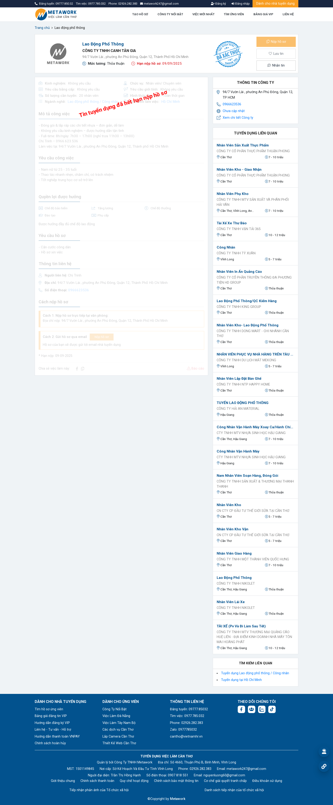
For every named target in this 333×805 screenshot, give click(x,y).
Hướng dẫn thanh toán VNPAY (57, 736)
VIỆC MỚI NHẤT (203, 14)
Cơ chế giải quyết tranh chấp (225, 781)
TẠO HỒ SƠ (140, 14)
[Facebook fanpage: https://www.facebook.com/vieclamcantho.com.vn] (241, 709)
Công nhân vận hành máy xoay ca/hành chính (255, 427)
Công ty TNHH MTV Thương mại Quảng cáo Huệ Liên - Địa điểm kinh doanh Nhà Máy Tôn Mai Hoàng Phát (254, 637)
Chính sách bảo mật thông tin (176, 781)
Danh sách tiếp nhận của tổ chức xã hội (234, 790)
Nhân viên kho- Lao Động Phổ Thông (247, 325)
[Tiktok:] (272, 709)
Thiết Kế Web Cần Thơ (119, 743)
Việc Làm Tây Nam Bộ (119, 723)
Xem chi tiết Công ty (238, 118)
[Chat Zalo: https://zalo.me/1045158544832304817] (261, 709)
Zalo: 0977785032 (183, 730)
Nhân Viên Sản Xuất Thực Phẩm (243, 145)
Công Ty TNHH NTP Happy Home (243, 384)
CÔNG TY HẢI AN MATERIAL (238, 409)
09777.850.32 (65, 3)
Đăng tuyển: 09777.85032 (189, 709)
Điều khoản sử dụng (267, 781)
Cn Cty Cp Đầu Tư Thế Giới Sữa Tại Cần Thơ (253, 511)
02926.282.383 (127, 3)
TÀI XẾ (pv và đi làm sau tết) (241, 626)
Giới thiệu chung (63, 781)
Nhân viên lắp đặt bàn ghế (239, 379)
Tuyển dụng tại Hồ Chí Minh (241, 680)
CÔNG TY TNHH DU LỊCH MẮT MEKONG (246, 360)
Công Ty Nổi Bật (114, 709)
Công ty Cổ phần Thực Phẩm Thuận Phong (253, 151)
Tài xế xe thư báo (232, 223)
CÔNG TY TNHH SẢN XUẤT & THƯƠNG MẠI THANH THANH (255, 484)
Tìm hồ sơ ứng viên (49, 709)
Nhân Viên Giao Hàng (234, 553)
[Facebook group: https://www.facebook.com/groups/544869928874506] (251, 709)
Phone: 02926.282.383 (186, 723)
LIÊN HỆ (288, 14)
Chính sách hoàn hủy (50, 743)
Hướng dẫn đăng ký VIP (52, 723)
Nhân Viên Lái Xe (231, 602)
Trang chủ (42, 28)
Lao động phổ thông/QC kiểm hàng (247, 301)
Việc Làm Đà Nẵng (116, 716)
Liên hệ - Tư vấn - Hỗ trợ (53, 730)
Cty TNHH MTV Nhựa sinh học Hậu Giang (251, 433)
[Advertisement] (121, 411)
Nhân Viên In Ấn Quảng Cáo (239, 272)
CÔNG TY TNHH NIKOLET (236, 584)
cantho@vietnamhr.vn (186, 736)
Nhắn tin (276, 65)
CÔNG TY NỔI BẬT (170, 14)
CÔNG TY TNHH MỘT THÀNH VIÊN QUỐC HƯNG (253, 559)
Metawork (177, 799)
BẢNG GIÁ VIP (263, 14)
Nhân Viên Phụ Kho (233, 194)
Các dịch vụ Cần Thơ (117, 730)
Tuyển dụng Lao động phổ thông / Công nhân (255, 673)
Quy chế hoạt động (134, 781)
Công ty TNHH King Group (239, 307)
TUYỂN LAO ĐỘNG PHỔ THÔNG (242, 403)
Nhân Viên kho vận (232, 529)
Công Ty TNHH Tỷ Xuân (236, 253)
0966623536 (232, 104)
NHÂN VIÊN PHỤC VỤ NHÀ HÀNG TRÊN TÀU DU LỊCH (255, 354)
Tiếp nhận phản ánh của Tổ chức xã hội (99, 790)
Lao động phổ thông (234, 578)
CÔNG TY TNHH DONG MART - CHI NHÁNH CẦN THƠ (253, 333)
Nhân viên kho (229, 505)
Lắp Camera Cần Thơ (118, 736)
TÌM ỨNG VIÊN (234, 14)
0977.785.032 (97, 3)
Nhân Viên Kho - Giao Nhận (239, 169)
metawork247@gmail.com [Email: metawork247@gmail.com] (246, 769)
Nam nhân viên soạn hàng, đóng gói (247, 476)
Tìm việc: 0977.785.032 (187, 716)
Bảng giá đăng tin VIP (51, 716)
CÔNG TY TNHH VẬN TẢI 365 (239, 229)
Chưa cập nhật (234, 111)
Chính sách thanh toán (97, 781)
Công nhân (226, 247)
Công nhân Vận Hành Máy (238, 451)
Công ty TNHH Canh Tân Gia (109, 51)
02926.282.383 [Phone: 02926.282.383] (200, 769)
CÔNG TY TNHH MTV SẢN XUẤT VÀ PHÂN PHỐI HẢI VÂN (253, 202)
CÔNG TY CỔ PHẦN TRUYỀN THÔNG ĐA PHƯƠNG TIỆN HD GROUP (254, 280)
